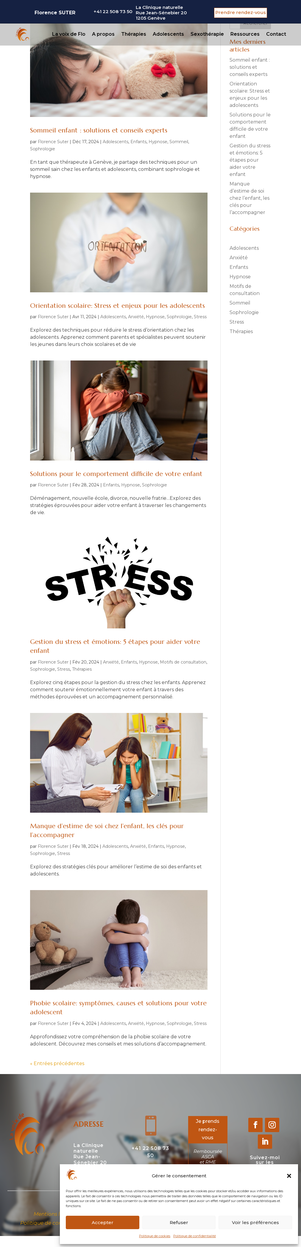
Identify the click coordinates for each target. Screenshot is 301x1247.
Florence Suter (53, 141)
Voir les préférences (255, 1222)
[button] (289, 1176)
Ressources (245, 34)
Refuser (179, 1222)
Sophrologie (42, 149)
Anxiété (136, 316)
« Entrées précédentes (57, 1063)
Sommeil (178, 141)
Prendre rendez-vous (240, 12)
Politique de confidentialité (194, 1236)
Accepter (102, 1222)
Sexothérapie (207, 34)
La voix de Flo (68, 34)
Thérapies (133, 34)
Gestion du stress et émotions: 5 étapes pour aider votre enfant (250, 160)
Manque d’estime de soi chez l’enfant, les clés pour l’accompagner (249, 198)
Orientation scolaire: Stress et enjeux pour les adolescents (117, 306)
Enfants (138, 141)
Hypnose (158, 141)
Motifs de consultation (183, 662)
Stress (200, 316)
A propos (103, 34)
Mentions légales (55, 1214)
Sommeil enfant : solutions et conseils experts (98, 130)
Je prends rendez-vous (207, 1129)
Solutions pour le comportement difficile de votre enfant (116, 474)
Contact (276, 34)
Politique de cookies (154, 1236)
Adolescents (168, 34)
